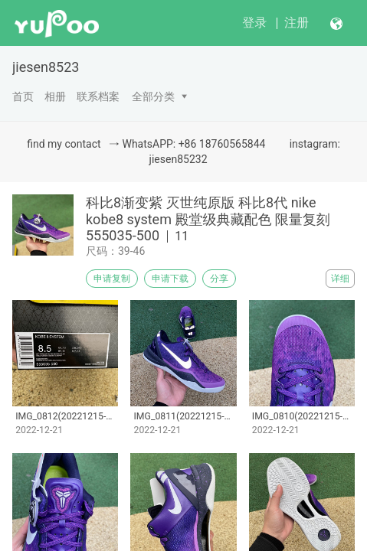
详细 (340, 278)
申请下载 (170, 278)
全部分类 (153, 96)
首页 (23, 96)
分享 (219, 278)
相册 (55, 96)
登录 (254, 22)
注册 (296, 22)
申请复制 (111, 278)
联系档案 (98, 96)
